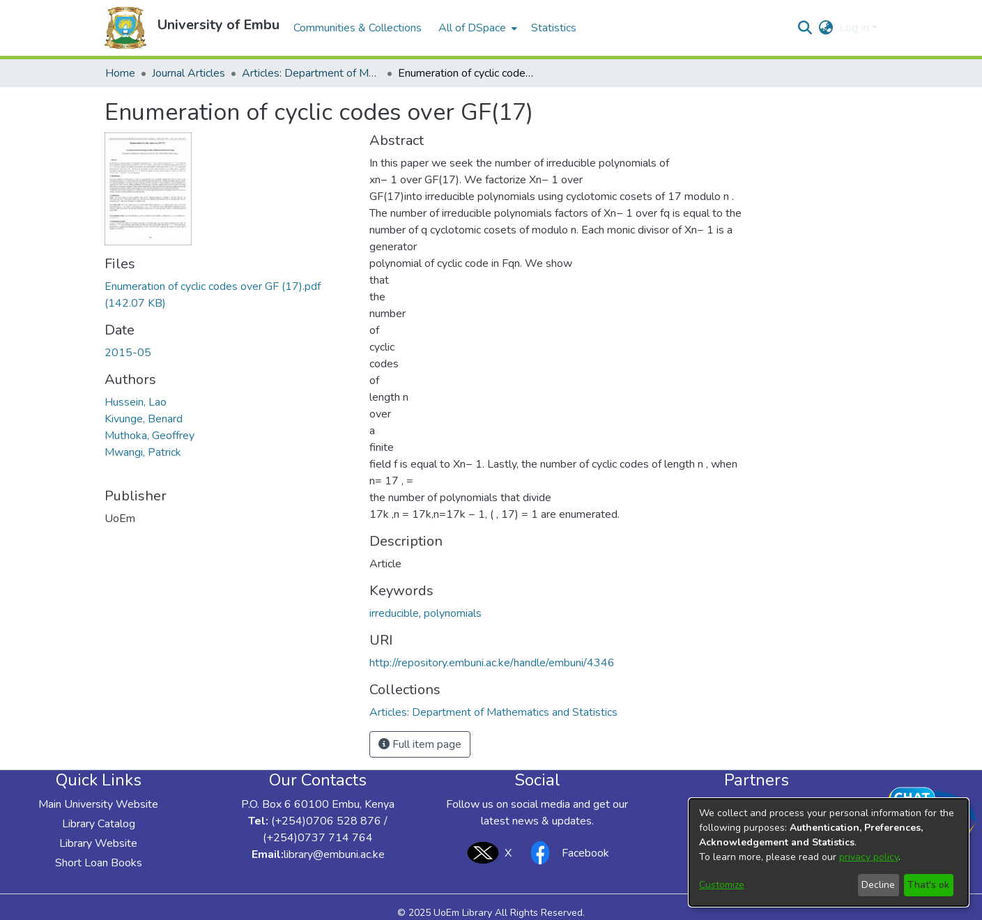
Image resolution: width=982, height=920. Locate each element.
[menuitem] (476, 28)
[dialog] (828, 852)
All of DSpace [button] (472, 28)
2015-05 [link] (128, 352)
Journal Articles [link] (188, 73)
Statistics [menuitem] (553, 28)
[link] (493, 712)
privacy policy (868, 857)
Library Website (98, 843)
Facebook (566, 853)
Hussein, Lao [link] (136, 402)
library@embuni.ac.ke (334, 854)
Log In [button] (855, 28)
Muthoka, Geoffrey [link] (149, 435)
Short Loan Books (98, 863)
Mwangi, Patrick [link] (143, 452)
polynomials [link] (453, 613)
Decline (878, 884)
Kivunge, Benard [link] (144, 419)
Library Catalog (98, 823)
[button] (125, 28)
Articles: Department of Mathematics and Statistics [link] (311, 73)
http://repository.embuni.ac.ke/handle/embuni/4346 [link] (492, 662)
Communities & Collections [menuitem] (357, 28)
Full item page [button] (419, 744)
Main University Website (98, 804)
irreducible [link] (394, 613)
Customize (721, 884)
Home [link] (120, 73)
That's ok (928, 884)
